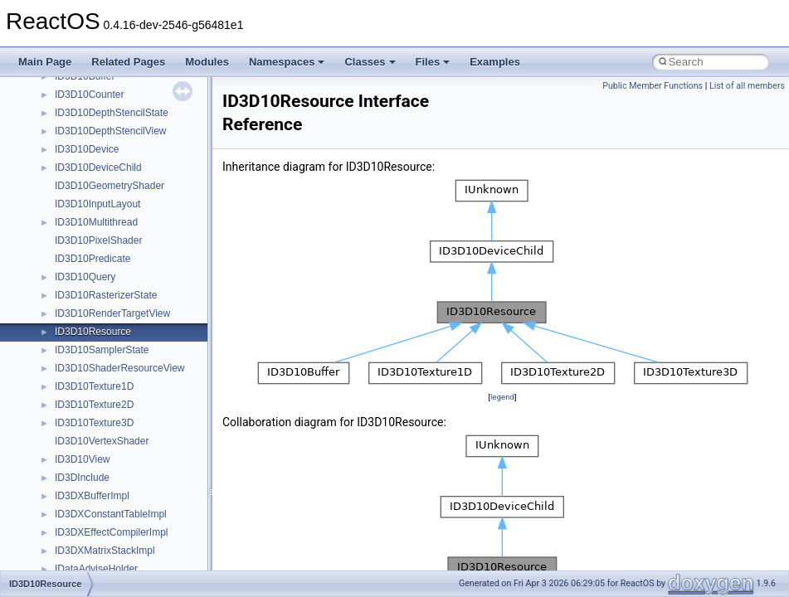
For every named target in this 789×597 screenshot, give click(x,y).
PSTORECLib (85, 167)
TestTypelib (80, 368)
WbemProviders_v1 (98, 569)
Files (433, 62)
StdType (73, 331)
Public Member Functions (652, 85)
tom (63, 404)
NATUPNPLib (84, 94)
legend (502, 396)
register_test (82, 204)
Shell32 (71, 259)
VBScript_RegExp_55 (103, 550)
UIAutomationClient (97, 496)
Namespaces (287, 62)
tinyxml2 (73, 386)
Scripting (74, 222)
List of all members (747, 85)
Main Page (44, 62)
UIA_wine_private (94, 477)
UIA (63, 459)
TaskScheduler (87, 350)
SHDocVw (77, 240)
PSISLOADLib (86, 149)
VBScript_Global (91, 514)
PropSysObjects (90, 131)
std (61, 295)
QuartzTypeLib (87, 186)
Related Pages (128, 62)
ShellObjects (82, 277)
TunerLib (74, 423)
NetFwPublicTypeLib (100, 113)
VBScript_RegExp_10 (103, 532)
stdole (68, 313)
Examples (495, 62)
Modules (207, 62)
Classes (369, 62)
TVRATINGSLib (89, 441)
